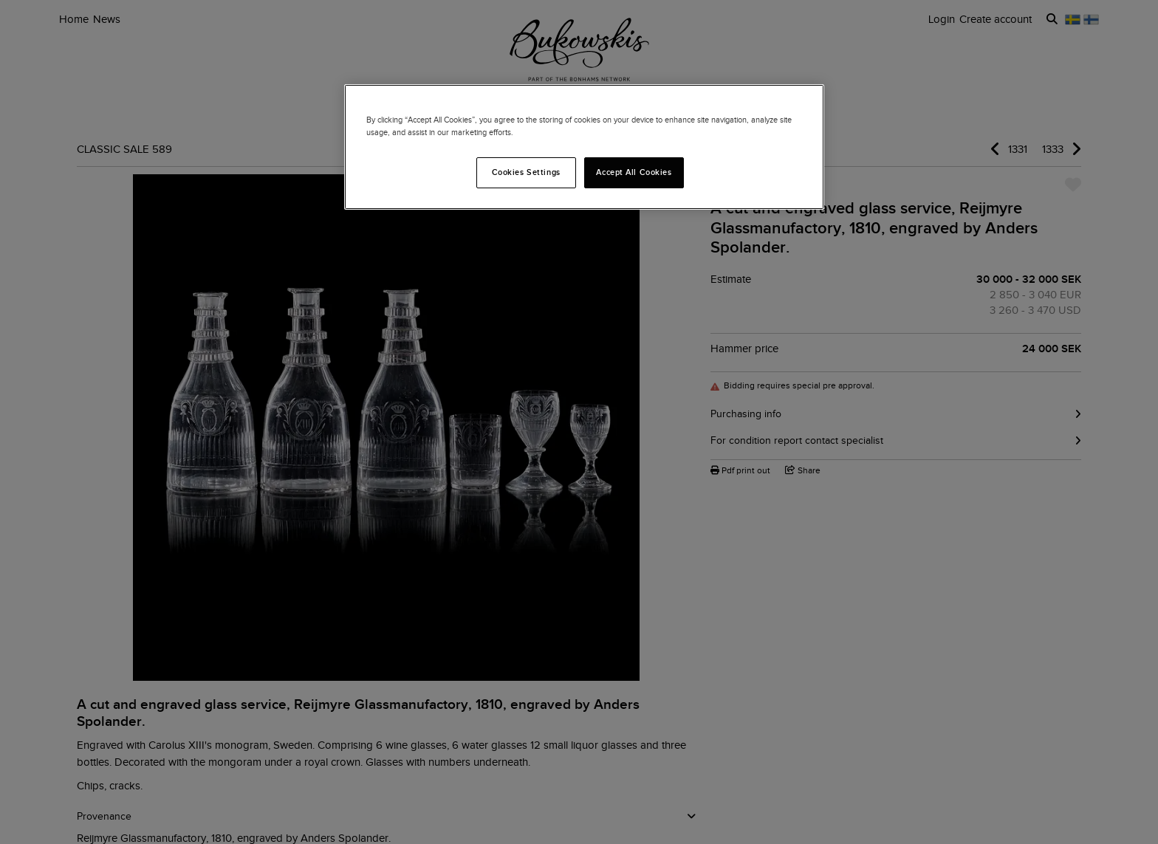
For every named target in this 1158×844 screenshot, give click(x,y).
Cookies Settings (526, 172)
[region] (584, 147)
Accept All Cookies (633, 172)
